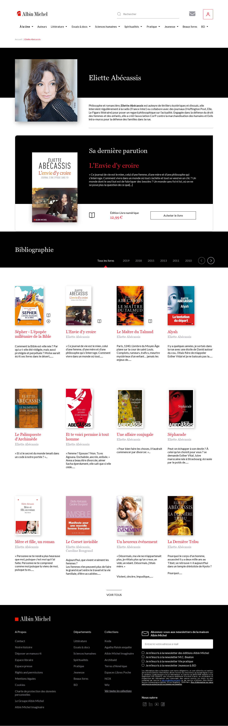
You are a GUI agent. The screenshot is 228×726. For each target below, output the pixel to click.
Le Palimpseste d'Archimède (28, 437)
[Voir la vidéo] (48, 321)
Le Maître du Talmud (135, 332)
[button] (201, 260)
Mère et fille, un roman (35, 542)
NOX (108, 678)
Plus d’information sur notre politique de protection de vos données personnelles (177, 683)
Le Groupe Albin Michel (29, 700)
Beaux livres (81, 678)
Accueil (18, 39)
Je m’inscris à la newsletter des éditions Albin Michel (177, 653)
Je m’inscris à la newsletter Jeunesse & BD (171, 665)
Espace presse (23, 666)
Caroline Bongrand (79, 551)
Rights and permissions (29, 672)
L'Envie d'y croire (114, 165)
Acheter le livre (173, 215)
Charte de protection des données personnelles (35, 692)
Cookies (20, 684)
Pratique (79, 666)
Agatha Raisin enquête (118, 647)
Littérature (80, 641)
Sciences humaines (85, 653)
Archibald (111, 659)
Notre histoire (23, 647)
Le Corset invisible (82, 542)
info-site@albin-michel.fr (171, 680)
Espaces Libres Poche (118, 672)
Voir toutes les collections (118, 690)
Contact (20, 641)
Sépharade (177, 434)
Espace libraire (24, 659)
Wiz (107, 684)
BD (76, 684)
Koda (108, 641)
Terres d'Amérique (116, 666)
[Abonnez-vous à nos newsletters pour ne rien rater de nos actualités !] (191, 14)
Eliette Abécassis (78, 337)
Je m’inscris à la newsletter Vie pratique (169, 661)
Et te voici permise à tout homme (87, 437)
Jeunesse (79, 672)
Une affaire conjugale (135, 434)
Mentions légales (25, 678)
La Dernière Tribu (183, 542)
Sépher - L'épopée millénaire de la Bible (33, 334)
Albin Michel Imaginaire (29, 707)
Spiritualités (81, 659)
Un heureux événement (137, 542)
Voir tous (114, 594)
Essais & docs (82, 647)
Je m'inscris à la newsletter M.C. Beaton (170, 657)
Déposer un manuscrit (28, 653)
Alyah (173, 332)
